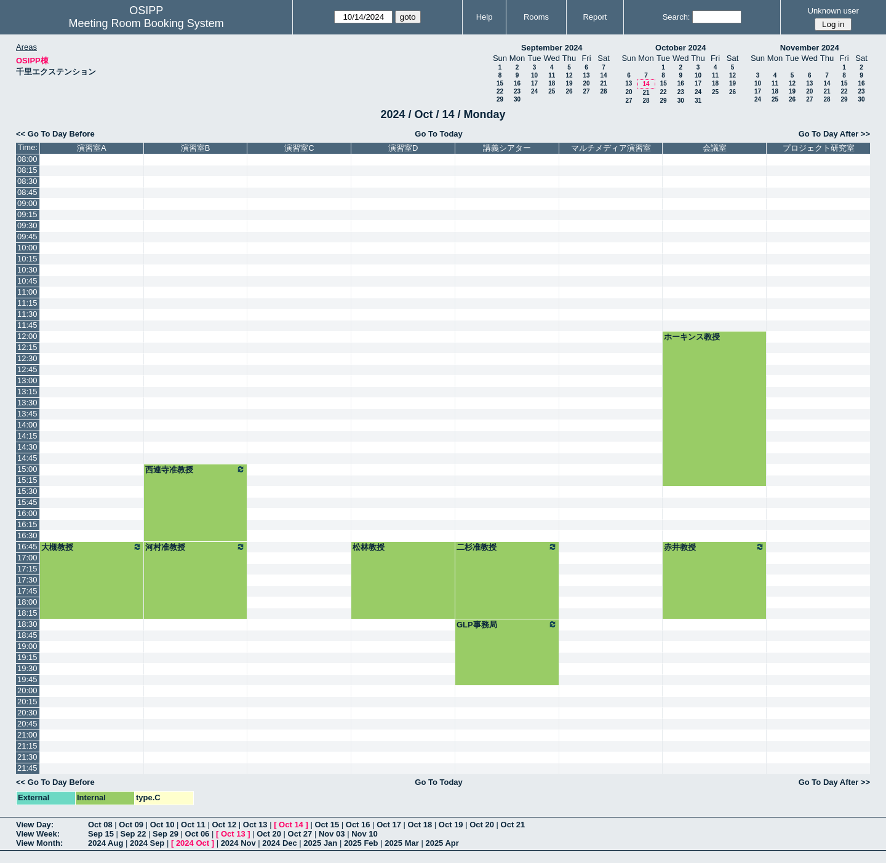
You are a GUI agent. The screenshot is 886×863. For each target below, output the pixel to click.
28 (603, 91)
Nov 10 (364, 833)
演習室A (91, 148)
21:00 (27, 734)
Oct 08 (100, 824)
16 (517, 83)
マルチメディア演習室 (611, 148)
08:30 (27, 181)
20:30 (27, 712)
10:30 (27, 269)
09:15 (27, 214)
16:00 (27, 513)
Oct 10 (162, 824)
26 (568, 91)
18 (551, 83)
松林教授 (369, 547)
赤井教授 (714, 547)
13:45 (27, 413)
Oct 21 (513, 824)
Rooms (536, 17)
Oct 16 (358, 824)
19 (568, 83)
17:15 (27, 568)
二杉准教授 (507, 547)
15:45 (27, 502)
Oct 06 (197, 833)
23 (517, 91)
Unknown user (833, 10)
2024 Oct (192, 843)
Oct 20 (481, 824)
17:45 (27, 590)
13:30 (27, 402)
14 (603, 75)
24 (534, 91)
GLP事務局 (507, 624)
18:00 (27, 601)
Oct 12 (224, 824)
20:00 (27, 690)
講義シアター (507, 148)
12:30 (27, 358)
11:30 (27, 314)
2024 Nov (238, 843)
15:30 (27, 491)
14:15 (27, 435)
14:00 (27, 424)
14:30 (27, 446)
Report (595, 17)
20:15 (27, 701)
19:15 (27, 657)
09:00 (27, 203)
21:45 (27, 768)
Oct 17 (389, 824)
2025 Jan (320, 843)
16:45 (27, 546)
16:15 (27, 524)
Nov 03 (332, 833)
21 (603, 83)
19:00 (27, 646)
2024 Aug (105, 843)
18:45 (27, 635)
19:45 (27, 679)
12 (568, 75)
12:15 (27, 347)
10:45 (27, 280)
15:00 (27, 469)
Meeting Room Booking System (146, 23)
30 (517, 99)
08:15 (27, 170)
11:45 (27, 325)
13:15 (27, 391)
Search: (676, 17)
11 (551, 75)
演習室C (299, 148)
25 (551, 91)
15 (500, 83)
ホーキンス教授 (692, 336)
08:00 (27, 159)
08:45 (27, 192)
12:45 (27, 369)
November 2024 (809, 47)
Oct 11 (193, 824)
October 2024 (680, 47)
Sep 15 (101, 833)
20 (586, 83)
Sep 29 (165, 833)
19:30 (27, 668)
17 (534, 83)
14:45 (27, 458)
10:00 (27, 247)
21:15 (27, 745)
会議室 (715, 148)
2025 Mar (402, 843)
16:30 (27, 535)
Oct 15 (326, 824)
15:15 (27, 480)
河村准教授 (195, 547)
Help (484, 17)
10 (534, 75)
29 (500, 99)
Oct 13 (255, 824)
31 (698, 100)
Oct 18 (420, 824)
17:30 (27, 579)
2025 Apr (441, 843)
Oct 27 (300, 833)
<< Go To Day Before (55, 133)
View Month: (39, 843)
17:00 (27, 557)
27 (586, 91)
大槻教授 (91, 547)
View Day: (35, 824)
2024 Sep (147, 843)
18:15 (27, 613)
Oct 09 (131, 824)
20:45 (27, 723)
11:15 (27, 303)
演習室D (403, 148)
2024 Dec (279, 843)
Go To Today (439, 133)
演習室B (195, 148)
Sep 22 (133, 833)
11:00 (27, 291)
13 (586, 75)
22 (500, 91)
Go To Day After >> (834, 133)
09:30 (27, 225)
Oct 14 (291, 824)
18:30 (27, 624)
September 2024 (552, 47)
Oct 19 (451, 824)
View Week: (38, 833)
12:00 (27, 336)
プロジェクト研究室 (819, 148)
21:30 (27, 757)
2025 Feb (361, 843)
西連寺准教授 (195, 469)
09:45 (27, 236)
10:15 (27, 258)
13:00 (27, 380)
